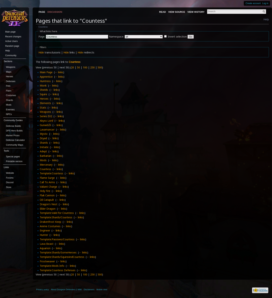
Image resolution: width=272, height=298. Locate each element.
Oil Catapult (47, 200)
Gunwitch (45, 125)
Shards (44, 142)
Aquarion (45, 248)
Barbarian (45, 156)
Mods (43, 160)
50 (78, 67)
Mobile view (102, 289)
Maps (8, 72)
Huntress (45, 81)
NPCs (9, 114)
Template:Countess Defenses (57, 270)
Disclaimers (89, 289)
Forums (9, 178)
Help (266, 19)
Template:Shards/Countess (56, 217)
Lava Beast (46, 243)
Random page (12, 46)
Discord (9, 182)
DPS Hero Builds (14, 130)
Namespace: (116, 36)
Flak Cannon (47, 195)
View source (176, 12)
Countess (43, 27)
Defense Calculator (15, 140)
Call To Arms (47, 182)
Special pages (13, 156)
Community (10, 55)
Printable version (14, 161)
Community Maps (14, 145)
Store (8, 187)
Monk (43, 85)
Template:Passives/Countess (57, 239)
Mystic (44, 134)
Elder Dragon (47, 208)
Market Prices (12, 135)
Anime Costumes (50, 226)
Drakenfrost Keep (50, 222)
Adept (43, 151)
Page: (41, 36)
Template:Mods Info (52, 265)
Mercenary (46, 164)
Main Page (46, 72)
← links (59, 72)
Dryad (43, 138)
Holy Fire (45, 191)
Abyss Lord (46, 120)
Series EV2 (46, 116)
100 (85, 67)
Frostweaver (47, 261)
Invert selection (177, 36)
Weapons (45, 112)
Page (41, 12)
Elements (45, 103)
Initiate (44, 147)
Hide (41, 52)
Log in (265, 3)
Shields (44, 90)
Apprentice (46, 76)
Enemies (10, 109)
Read (162, 12)
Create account (253, 3)
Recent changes (13, 36)
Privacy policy (42, 289)
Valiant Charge (48, 186)
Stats (43, 107)
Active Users (11, 41)
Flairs (8, 90)
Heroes (44, 98)
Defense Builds (13, 126)
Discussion (55, 12)
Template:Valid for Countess (57, 213)
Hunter (44, 235)
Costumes (11, 95)
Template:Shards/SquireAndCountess (62, 257)
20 (72, 67)
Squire (43, 94)
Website (10, 173)
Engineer (45, 230)
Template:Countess (51, 173)
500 (100, 67)
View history (196, 12)
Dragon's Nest (48, 204)
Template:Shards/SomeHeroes (58, 252)
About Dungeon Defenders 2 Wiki (66, 289)
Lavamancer (47, 129)
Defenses (10, 81)
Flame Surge (47, 178)
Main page (10, 32)
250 (92, 67)
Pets (8, 86)
